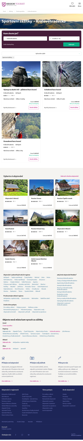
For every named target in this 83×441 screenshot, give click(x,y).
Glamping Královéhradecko (65, 302)
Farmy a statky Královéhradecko (66, 299)
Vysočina (24, 409)
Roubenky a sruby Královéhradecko (62, 296)
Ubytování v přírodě (24, 313)
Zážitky (11, 11)
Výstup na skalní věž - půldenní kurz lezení (20, 90)
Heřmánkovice (8, 281)
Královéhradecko (32, 11)
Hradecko (6, 302)
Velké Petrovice (26, 283)
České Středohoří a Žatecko (30, 414)
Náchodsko (35, 299)
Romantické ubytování (49, 400)
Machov (43, 285)
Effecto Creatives (76, 436)
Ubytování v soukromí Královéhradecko (63, 305)
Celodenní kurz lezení (52, 90)
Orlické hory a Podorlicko (47, 337)
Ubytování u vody (39, 311)
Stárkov (6, 283)
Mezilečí (12, 288)
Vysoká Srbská (29, 292)
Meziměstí (35, 285)
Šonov (20, 292)
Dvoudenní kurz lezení (12, 142)
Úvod (4, 11)
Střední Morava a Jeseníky (10, 335)
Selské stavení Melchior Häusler (39, 261)
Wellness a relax (33, 308)
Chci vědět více (6, 382)
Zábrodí (37, 292)
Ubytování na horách (10, 313)
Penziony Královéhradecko (65, 279)
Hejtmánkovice (8, 290)
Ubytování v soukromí (69, 407)
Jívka (42, 278)
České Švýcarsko (29, 332)
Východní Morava (7, 414)
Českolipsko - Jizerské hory (50, 335)
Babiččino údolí (45, 299)
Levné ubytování (47, 411)
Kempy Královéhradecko (64, 293)
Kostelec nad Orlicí (24, 285)
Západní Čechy (17, 332)
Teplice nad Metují (16, 278)
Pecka (48, 278)
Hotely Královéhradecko (64, 287)
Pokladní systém (6, 430)
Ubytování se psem (47, 402)
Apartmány (66, 402)
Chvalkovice (35, 290)
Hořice (28, 290)
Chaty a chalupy (67, 400)
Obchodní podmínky (8, 423)
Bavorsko (24, 416)
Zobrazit (71, 44)
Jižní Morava (66, 332)
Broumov (42, 281)
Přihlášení (39, 423)
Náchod (37, 278)
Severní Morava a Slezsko (29, 337)
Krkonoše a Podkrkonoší (9, 395)
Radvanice (13, 292)
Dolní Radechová (43, 288)
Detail (34, 108)
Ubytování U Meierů (63, 230)
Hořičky (6, 288)
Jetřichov (20, 288)
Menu (79, 5)
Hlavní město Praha (42, 332)
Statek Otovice (10, 260)
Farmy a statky (67, 405)
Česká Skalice (28, 278)
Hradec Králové (14, 283)
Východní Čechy (6, 411)
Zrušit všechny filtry (8, 44)
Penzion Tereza (36, 200)
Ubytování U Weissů (11, 200)
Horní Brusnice (19, 290)
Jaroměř (23, 350)
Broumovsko (25, 299)
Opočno (35, 283)
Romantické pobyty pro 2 (11, 311)
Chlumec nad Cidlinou (10, 285)
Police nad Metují (20, 281)
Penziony (65, 398)
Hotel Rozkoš (9, 230)
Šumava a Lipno (35, 335)
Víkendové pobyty (26, 311)
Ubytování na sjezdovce (39, 313)
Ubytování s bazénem (48, 405)
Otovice (6, 292)
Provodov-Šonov (30, 288)
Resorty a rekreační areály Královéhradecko (64, 290)
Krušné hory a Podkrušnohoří (11, 337)
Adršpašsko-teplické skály (11, 299)
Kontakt (30, 423)
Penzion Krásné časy (38, 230)
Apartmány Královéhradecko (65, 284)
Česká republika (20, 11)
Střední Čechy (24, 335)
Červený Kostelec (32, 281)
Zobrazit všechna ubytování (69, 177)
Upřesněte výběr (40, 53)
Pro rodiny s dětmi (9, 308)
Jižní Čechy (25, 395)
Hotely (65, 395)
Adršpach (6, 278)
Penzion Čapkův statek (64, 200)
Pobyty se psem (21, 308)
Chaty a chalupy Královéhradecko (67, 282)
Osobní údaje (21, 423)
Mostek (43, 290)
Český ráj (24, 405)
